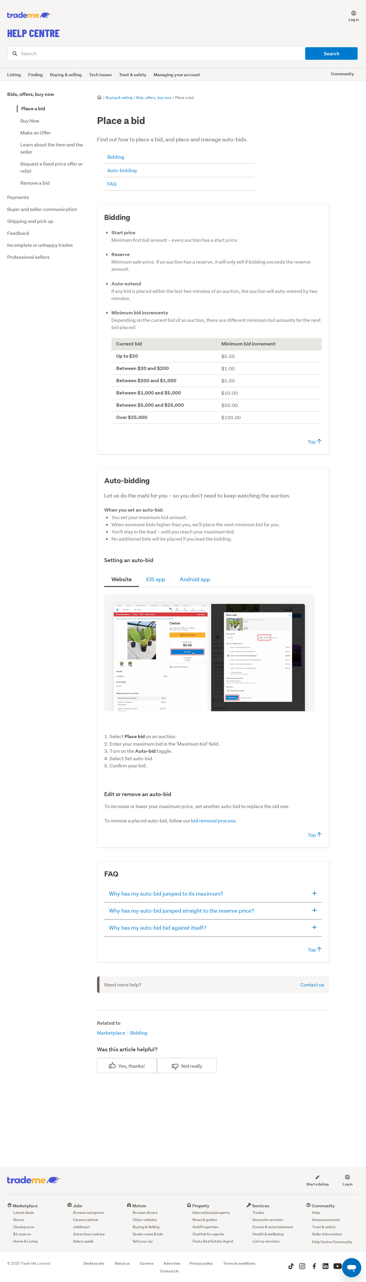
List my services (265, 1241)
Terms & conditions (239, 1263)
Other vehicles (145, 1219)
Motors (136, 1205)
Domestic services (267, 1219)
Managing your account (177, 74)
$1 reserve (22, 1234)
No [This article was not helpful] (184, 1066)
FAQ (112, 183)
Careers (146, 1263)
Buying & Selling (146, 1226)
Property (198, 1205)
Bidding (115, 157)
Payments (18, 197)
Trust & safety (132, 74)
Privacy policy (201, 1263)
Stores (18, 1219)
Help (316, 1212)
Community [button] (342, 74)
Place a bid (33, 108)
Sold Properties (205, 1226)
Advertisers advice (89, 1234)
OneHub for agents (208, 1234)
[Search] (183, 53)
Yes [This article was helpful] (122, 1066)
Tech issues (100, 74)
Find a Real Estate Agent (213, 1241)
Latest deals (23, 1212)
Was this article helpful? (127, 1049)
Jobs (74, 1205)
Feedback (18, 233)
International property (211, 1212)
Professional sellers (28, 257)
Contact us (312, 984)
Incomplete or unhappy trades (40, 245)
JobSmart (81, 1226)
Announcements (326, 1219)
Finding (35, 74)
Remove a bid (35, 183)
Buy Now (29, 120)
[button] (350, 15)
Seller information (327, 1234)
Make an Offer (35, 132)
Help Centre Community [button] (332, 1241)
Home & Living (25, 1241)
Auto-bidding (122, 170)
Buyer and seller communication (42, 209)
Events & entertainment (272, 1226)
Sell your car (143, 1241)
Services (257, 1205)
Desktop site (94, 1263)
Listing (14, 74)
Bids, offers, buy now (30, 94)
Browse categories (88, 1212)
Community (320, 1205)
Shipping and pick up (30, 221)
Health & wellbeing (268, 1234)
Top (315, 441)
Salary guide (83, 1241)
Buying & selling (66, 74)
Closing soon (23, 1226)
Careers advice (85, 1219)
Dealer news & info (148, 1234)
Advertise (172, 1263)
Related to (108, 1023)
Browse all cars (145, 1212)
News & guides (205, 1219)
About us (122, 1263)
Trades (258, 1212)
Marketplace (111, 1032)
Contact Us (169, 1271)
